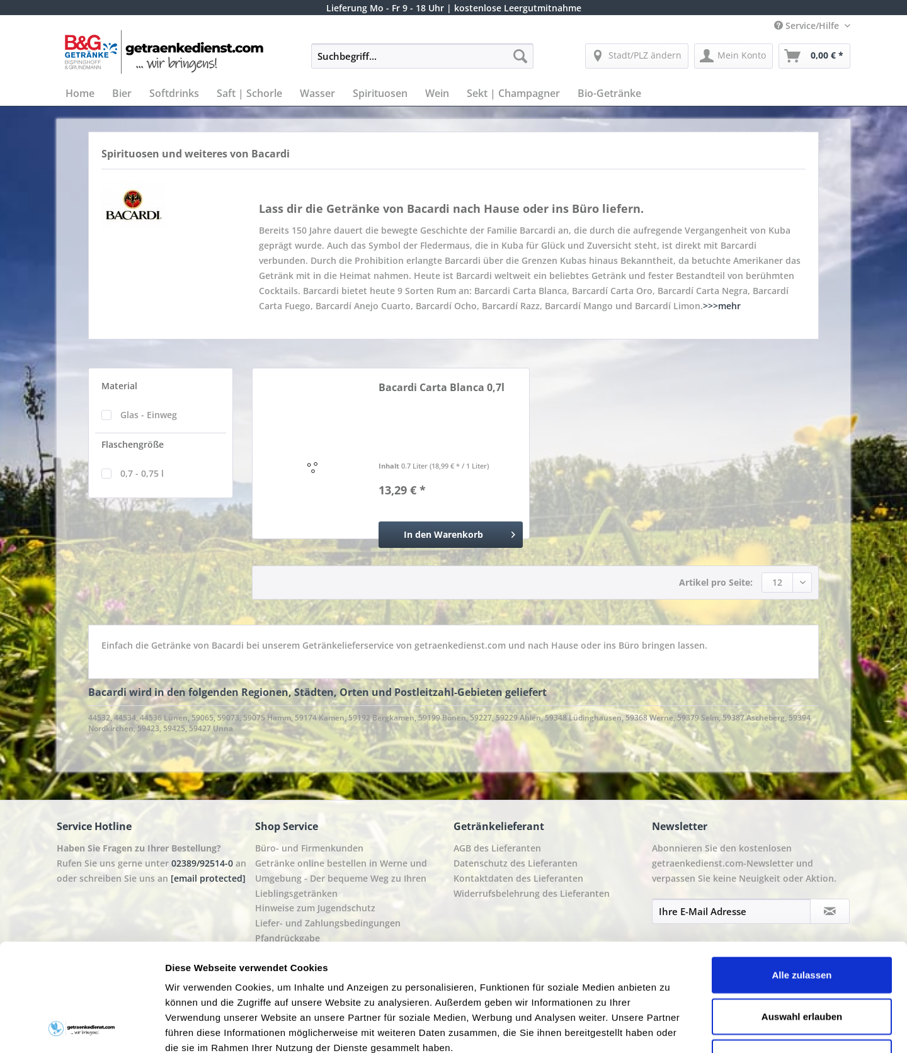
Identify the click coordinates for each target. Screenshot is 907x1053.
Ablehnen (801, 956)
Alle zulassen (801, 873)
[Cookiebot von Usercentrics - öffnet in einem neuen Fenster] (81, 1028)
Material (119, 386)
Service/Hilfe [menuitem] (807, 25)
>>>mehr (722, 306)
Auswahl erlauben (802, 915)
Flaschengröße (132, 444)
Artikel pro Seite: (716, 582)
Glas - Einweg (148, 415)
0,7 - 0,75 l (142, 473)
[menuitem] (422, 62)
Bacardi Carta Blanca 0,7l (442, 387)
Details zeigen (670, 1028)
